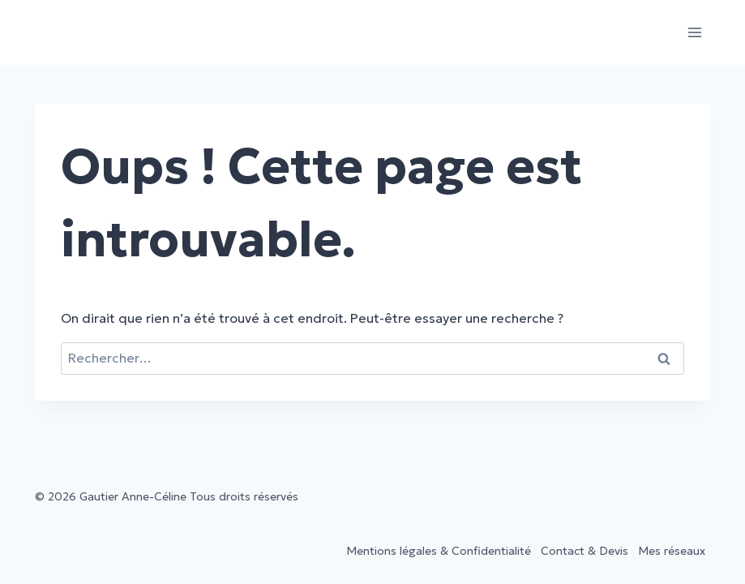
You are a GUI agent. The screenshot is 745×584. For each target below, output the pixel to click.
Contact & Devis (584, 550)
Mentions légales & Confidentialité (438, 550)
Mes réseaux (671, 550)
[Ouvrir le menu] (695, 32)
